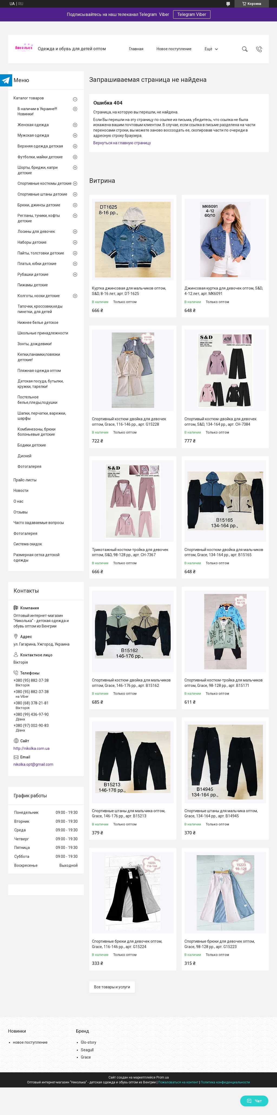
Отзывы (21, 512)
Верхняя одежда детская (40, 146)
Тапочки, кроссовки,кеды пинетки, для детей (40, 309)
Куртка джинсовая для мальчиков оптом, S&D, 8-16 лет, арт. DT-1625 (129, 291)
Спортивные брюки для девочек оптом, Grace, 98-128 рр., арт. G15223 (219, 944)
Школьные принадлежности (43, 333)
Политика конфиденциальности (225, 1082)
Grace (86, 1057)
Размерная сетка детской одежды (37, 557)
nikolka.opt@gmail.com (33, 764)
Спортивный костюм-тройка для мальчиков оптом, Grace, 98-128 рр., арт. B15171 (223, 683)
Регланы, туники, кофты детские (39, 218)
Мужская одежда (33, 135)
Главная (136, 49)
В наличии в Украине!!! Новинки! (37, 111)
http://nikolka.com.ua (32, 748)
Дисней (24, 456)
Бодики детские (32, 445)
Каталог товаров (29, 98)
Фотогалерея (29, 466)
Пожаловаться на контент (178, 1082)
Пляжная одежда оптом (39, 370)
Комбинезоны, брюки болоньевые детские (36, 432)
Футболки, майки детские (40, 157)
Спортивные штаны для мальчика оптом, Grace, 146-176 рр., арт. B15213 (128, 813)
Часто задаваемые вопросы (39, 522)
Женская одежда (33, 125)
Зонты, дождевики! (35, 344)
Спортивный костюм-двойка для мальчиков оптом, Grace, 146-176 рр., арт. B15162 (131, 683)
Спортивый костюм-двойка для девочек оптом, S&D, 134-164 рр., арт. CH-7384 (220, 421)
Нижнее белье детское (38, 322)
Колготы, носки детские (39, 296)
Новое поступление (174, 49)
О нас (18, 501)
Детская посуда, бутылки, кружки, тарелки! (41, 384)
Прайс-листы (25, 480)
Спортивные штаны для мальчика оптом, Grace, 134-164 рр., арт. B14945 (221, 813)
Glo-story (88, 1042)
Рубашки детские (33, 274)
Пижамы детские (33, 285)
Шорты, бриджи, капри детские (38, 170)
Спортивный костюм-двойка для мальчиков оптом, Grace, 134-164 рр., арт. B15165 (223, 552)
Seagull (87, 1050)
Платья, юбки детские (37, 263)
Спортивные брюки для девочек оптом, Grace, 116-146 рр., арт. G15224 (127, 944)
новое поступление (30, 1042)
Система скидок (28, 544)
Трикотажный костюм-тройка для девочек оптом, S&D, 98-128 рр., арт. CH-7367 (130, 552)
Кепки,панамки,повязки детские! (39, 357)
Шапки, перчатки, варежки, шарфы (42, 416)
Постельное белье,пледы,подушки (37, 400)
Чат (254, 1101)
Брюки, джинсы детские (39, 205)
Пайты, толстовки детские (41, 253)
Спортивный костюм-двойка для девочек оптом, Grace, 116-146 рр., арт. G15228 (129, 421)
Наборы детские (32, 242)
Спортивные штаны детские (42, 194)
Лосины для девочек (36, 231)
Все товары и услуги (112, 987)
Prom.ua (162, 1077)
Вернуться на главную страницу (122, 143)
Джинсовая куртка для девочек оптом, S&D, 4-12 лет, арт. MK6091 (223, 291)
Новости (21, 490)
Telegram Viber (191, 14)
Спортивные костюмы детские (45, 183)
